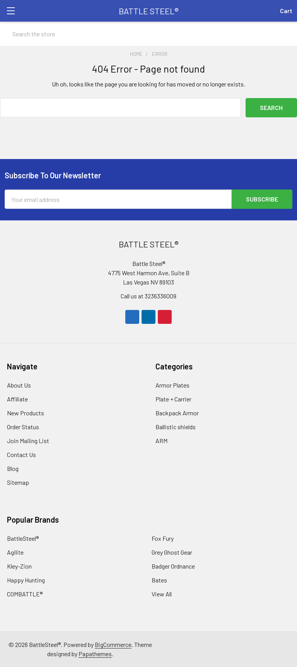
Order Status (23, 426)
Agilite (15, 551)
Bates (159, 579)
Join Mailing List (28, 440)
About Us (19, 384)
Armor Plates (172, 384)
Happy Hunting (26, 579)
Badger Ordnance (173, 565)
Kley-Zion (19, 565)
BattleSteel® (23, 538)
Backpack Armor (177, 412)
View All (162, 593)
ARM (161, 440)
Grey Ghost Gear (172, 551)
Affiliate (17, 398)
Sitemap (18, 482)
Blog (13, 468)
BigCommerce (113, 644)
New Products (25, 412)
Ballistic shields (175, 426)
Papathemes (95, 653)
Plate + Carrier (173, 398)
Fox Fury (163, 538)
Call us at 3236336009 (148, 295)
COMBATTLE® (25, 593)
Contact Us (21, 454)
